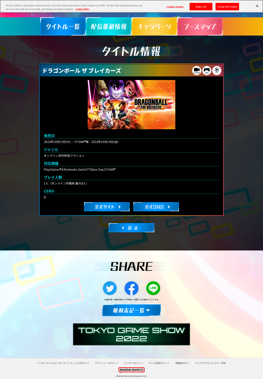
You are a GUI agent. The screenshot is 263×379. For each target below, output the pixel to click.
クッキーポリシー (133, 363)
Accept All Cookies (227, 4)
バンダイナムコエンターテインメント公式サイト (63, 363)
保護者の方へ (182, 363)
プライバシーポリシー (107, 363)
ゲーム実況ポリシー (159, 363)
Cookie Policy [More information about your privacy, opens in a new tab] (82, 6)
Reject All (201, 4)
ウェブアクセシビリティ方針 (210, 363)
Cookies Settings (175, 4)
